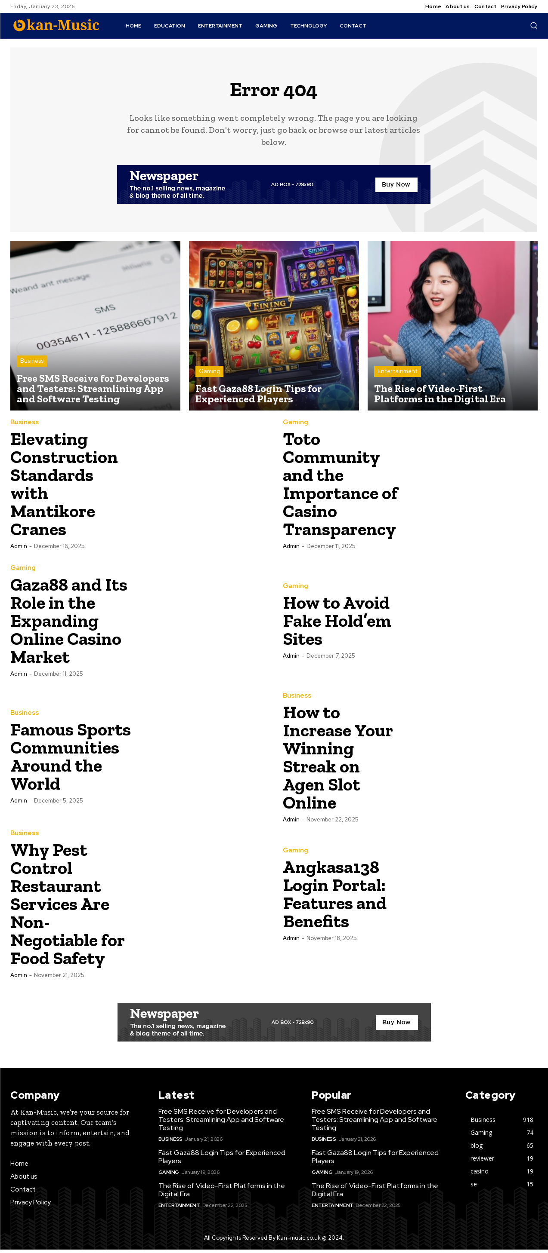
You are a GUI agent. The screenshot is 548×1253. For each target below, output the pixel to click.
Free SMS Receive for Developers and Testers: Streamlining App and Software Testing (221, 1123)
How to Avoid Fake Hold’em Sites (337, 624)
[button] (534, 25)
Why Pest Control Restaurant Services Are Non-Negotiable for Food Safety (67, 907)
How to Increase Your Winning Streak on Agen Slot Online (338, 761)
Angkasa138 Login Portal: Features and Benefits (335, 897)
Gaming (209, 374)
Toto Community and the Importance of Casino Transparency (340, 487)
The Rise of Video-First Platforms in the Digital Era (221, 1193)
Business (31, 364)
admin (18, 549)
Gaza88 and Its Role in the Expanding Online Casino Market (68, 624)
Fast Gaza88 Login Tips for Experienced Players (221, 1160)
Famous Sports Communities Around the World (70, 760)
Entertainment (398, 374)
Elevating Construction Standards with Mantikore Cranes (64, 487)
